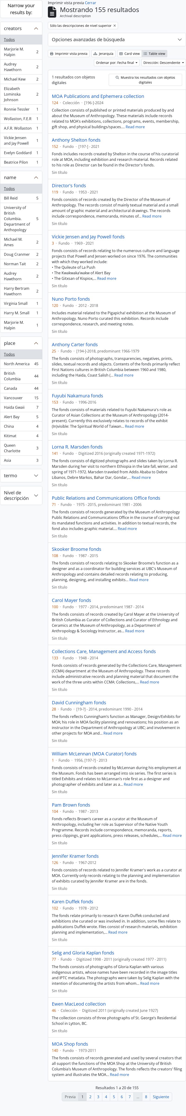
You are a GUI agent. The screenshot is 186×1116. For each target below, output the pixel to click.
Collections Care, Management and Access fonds (104, 651)
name (10, 177)
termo (10, 475)
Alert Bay (21, 418)
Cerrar (90, 2)
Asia (21, 461)
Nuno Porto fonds (71, 299)
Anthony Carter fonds (75, 344)
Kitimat (21, 437)
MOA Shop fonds (70, 1044)
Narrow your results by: (21, 9)
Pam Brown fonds (71, 805)
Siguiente (161, 1096)
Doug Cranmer (21, 255)
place (9, 343)
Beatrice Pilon (21, 163)
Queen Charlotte (21, 448)
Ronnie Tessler (21, 110)
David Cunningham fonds (79, 702)
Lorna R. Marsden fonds (77, 447)
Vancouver (21, 399)
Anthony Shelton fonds (76, 140)
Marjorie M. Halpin (21, 52)
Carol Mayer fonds (71, 600)
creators (13, 28)
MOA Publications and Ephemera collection (98, 96)
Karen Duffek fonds (72, 901)
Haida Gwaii (21, 408)
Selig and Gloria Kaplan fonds (83, 953)
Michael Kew (21, 80)
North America (21, 365)
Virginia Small (21, 304)
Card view (129, 53)
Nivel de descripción (16, 495)
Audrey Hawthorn (21, 67)
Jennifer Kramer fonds (75, 856)
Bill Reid (21, 199)
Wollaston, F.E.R (21, 120)
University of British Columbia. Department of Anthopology (21, 218)
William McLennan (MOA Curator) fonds (94, 754)
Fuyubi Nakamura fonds (77, 396)
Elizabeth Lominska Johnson (21, 94)
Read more (135, 126)
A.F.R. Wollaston (21, 129)
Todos (9, 39)
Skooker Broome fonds (76, 549)
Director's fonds (69, 185)
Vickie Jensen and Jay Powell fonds (88, 237)
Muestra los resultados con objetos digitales (145, 79)
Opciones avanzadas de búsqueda (88, 39)
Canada (21, 389)
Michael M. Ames (21, 242)
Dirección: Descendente (162, 62)
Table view (154, 53)
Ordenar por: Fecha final (115, 62)
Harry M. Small (21, 314)
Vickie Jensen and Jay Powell (21, 140)
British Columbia (21, 376)
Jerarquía (103, 53)
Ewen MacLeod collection (79, 1004)
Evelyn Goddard (21, 154)
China (21, 427)
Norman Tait (21, 265)
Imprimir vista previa (68, 53)
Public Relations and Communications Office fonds (106, 498)
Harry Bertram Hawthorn (21, 291)
